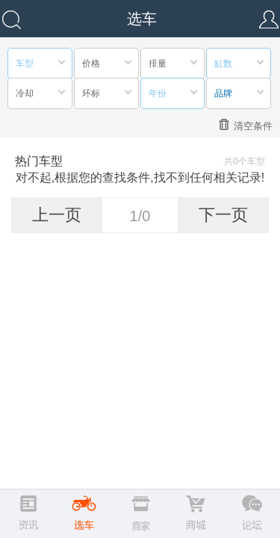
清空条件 (245, 124)
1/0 (140, 216)
